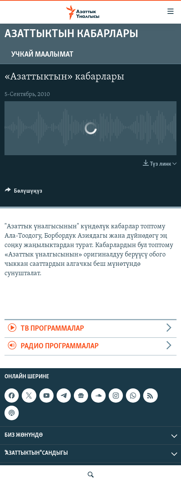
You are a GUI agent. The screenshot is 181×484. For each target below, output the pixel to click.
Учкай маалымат (42, 54)
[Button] (23, 193)
